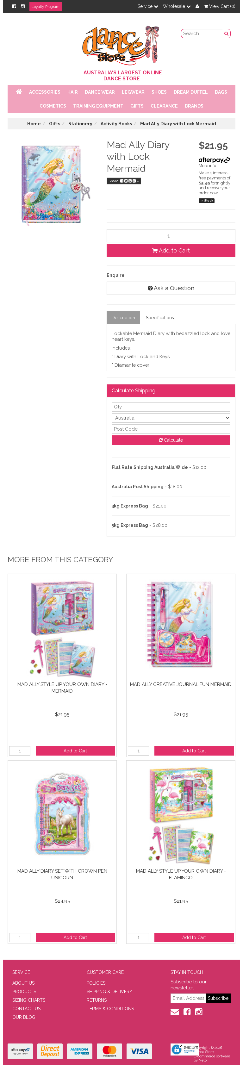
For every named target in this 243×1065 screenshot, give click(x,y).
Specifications (160, 317)
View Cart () (219, 6)
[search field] (202, 33)
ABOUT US (23, 983)
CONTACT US (26, 1008)
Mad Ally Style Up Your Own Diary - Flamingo (181, 874)
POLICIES (96, 983)
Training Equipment (98, 106)
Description (123, 317)
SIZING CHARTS (28, 1000)
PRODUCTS (24, 991)
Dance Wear (100, 92)
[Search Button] (226, 33)
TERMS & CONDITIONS (110, 1008)
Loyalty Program (45, 6)
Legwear (133, 92)
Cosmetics (53, 106)
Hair (72, 92)
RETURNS (97, 1000)
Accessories (44, 92)
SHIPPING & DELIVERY (109, 991)
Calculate (171, 440)
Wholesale (177, 6)
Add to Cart (171, 250)
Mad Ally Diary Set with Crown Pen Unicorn (62, 874)
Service (148, 6)
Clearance (164, 106)
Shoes (159, 92)
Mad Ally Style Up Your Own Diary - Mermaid (62, 688)
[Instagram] (23, 6)
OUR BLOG (23, 1017)
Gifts (137, 106)
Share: (124, 181)
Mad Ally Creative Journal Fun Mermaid (181, 684)
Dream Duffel (191, 92)
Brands (194, 106)
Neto (203, 1060)
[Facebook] (14, 6)
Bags (221, 92)
